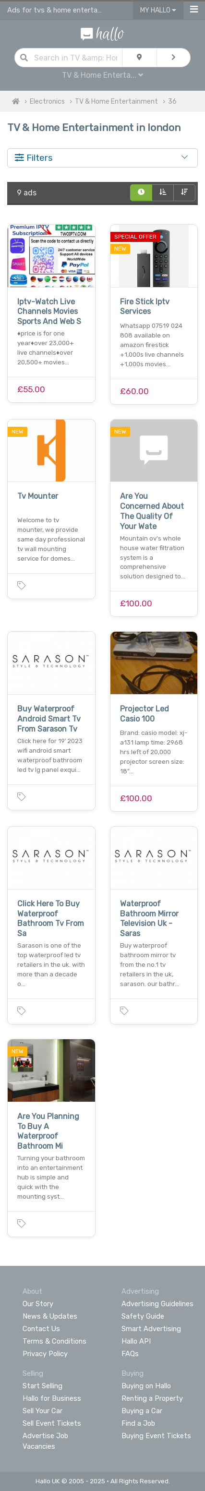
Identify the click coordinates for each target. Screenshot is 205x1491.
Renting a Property (152, 1398)
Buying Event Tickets (156, 1435)
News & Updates (50, 1316)
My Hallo (158, 10)
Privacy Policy (45, 1353)
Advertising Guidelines (157, 1303)
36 (172, 101)
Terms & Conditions (54, 1341)
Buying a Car (141, 1411)
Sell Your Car (42, 1411)
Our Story (38, 1303)
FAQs (130, 1353)
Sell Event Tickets (52, 1423)
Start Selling (42, 1386)
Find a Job (138, 1423)
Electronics (47, 101)
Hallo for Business (52, 1398)
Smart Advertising (151, 1328)
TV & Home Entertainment (116, 101)
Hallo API (136, 1341)
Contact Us (41, 1328)
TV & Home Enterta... (102, 75)
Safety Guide (142, 1316)
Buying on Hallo (146, 1386)
